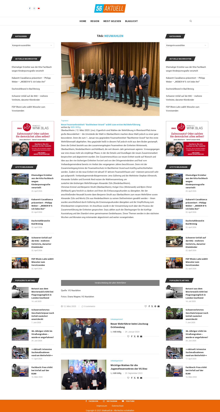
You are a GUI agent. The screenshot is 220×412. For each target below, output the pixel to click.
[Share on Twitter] (152, 306)
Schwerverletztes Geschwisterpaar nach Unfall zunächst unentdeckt (196, 315)
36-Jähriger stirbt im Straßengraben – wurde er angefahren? (197, 334)
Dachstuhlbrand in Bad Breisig (180, 89)
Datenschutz (117, 406)
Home (83, 21)
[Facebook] (30, 8)
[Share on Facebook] (149, 306)
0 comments (88, 306)
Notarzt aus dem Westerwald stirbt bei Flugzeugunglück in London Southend (197, 293)
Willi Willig (76, 127)
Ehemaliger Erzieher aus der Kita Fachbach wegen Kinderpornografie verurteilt (197, 181)
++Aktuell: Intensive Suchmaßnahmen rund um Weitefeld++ (196, 352)
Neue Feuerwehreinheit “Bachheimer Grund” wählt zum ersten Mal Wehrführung (101, 124)
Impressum (102, 406)
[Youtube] (39, 8)
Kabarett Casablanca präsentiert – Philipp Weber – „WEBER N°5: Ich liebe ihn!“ (196, 204)
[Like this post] (146, 306)
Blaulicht (131, 21)
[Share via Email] (159, 306)
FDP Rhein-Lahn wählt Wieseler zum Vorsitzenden (197, 262)
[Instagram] (34, 8)
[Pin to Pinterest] (155, 306)
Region (94, 21)
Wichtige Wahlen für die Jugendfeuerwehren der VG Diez (129, 367)
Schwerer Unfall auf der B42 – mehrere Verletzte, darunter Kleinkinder (196, 242)
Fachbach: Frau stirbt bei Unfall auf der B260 (196, 371)
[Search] (190, 21)
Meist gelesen (112, 21)
